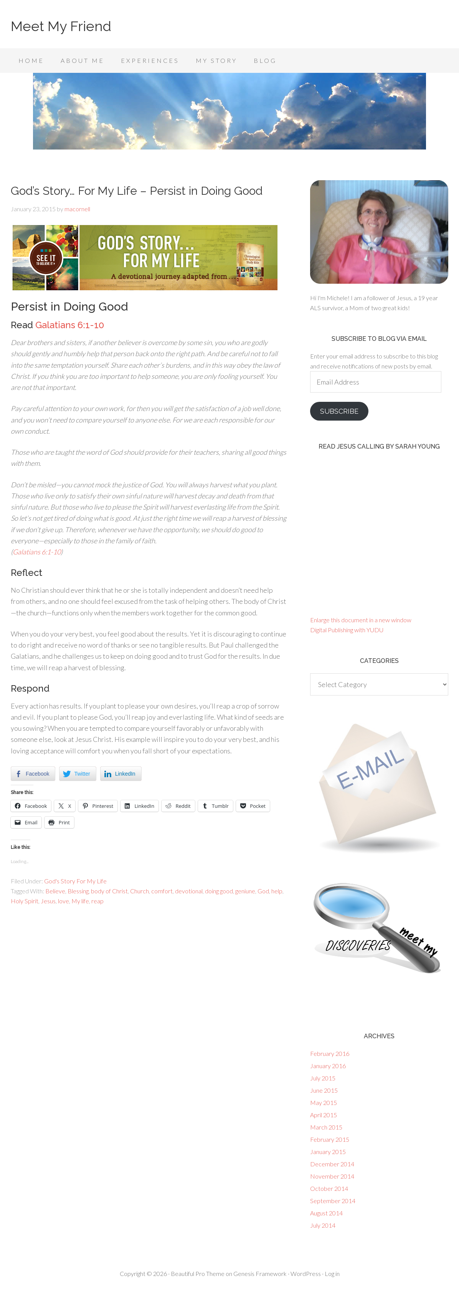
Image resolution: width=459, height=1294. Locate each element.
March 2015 (326, 1127)
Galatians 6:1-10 (69, 324)
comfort (162, 890)
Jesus (48, 900)
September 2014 (332, 1200)
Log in (332, 1273)
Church (139, 890)
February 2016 (329, 1053)
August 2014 (326, 1213)
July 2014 (322, 1225)
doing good (219, 890)
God (263, 890)
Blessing (78, 890)
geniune (245, 890)
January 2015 (328, 1151)
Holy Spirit (24, 900)
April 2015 (323, 1114)
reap (97, 900)
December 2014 (332, 1163)
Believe (55, 890)
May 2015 (323, 1102)
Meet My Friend (61, 26)
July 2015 (322, 1078)
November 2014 (332, 1176)
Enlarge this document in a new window (360, 619)
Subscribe (339, 411)
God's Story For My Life (75, 881)
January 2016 (328, 1065)
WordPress (306, 1273)
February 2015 (329, 1139)
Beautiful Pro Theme (198, 1273)
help (276, 890)
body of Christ (109, 890)
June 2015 (324, 1090)
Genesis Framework (260, 1273)
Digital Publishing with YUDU (346, 629)
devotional (189, 890)
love (63, 900)
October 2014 (329, 1188)
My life (80, 900)
